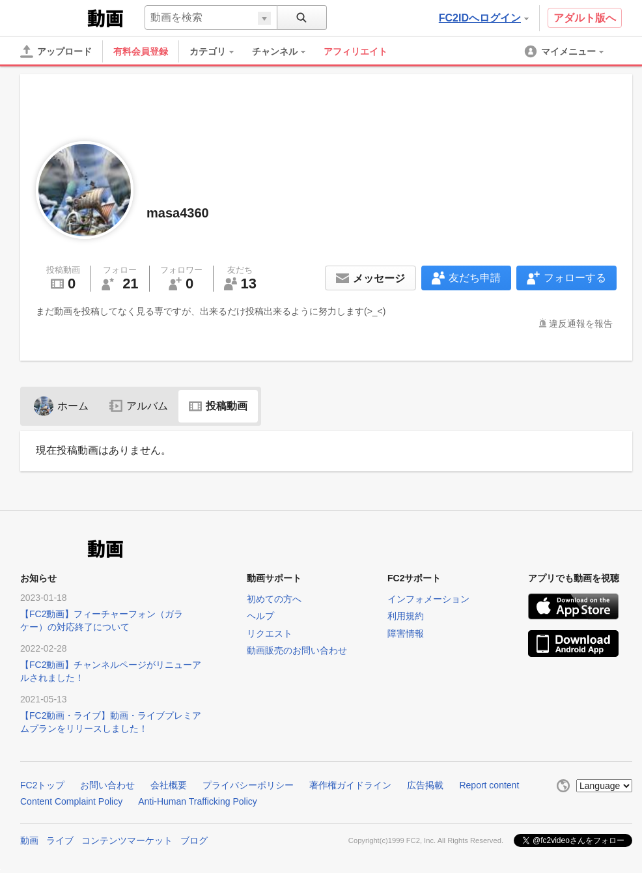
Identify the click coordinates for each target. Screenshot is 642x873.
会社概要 (168, 785)
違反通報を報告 (581, 323)
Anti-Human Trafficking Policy (197, 801)
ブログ (194, 840)
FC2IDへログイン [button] (484, 17)
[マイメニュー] (565, 51)
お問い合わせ (107, 785)
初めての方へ (274, 599)
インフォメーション (428, 599)
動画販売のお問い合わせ (297, 650)
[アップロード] (56, 51)
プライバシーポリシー (248, 785)
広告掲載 (425, 785)
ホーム (61, 405)
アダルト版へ (584, 17)
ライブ (60, 840)
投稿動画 (218, 405)
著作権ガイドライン (350, 785)
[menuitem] (218, 51)
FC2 (52, 17)
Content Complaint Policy (71, 801)
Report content (489, 785)
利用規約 (405, 616)
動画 (29, 840)
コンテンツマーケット (127, 840)
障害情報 (405, 633)
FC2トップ (42, 785)
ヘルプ (260, 616)
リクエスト (269, 633)
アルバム (138, 405)
